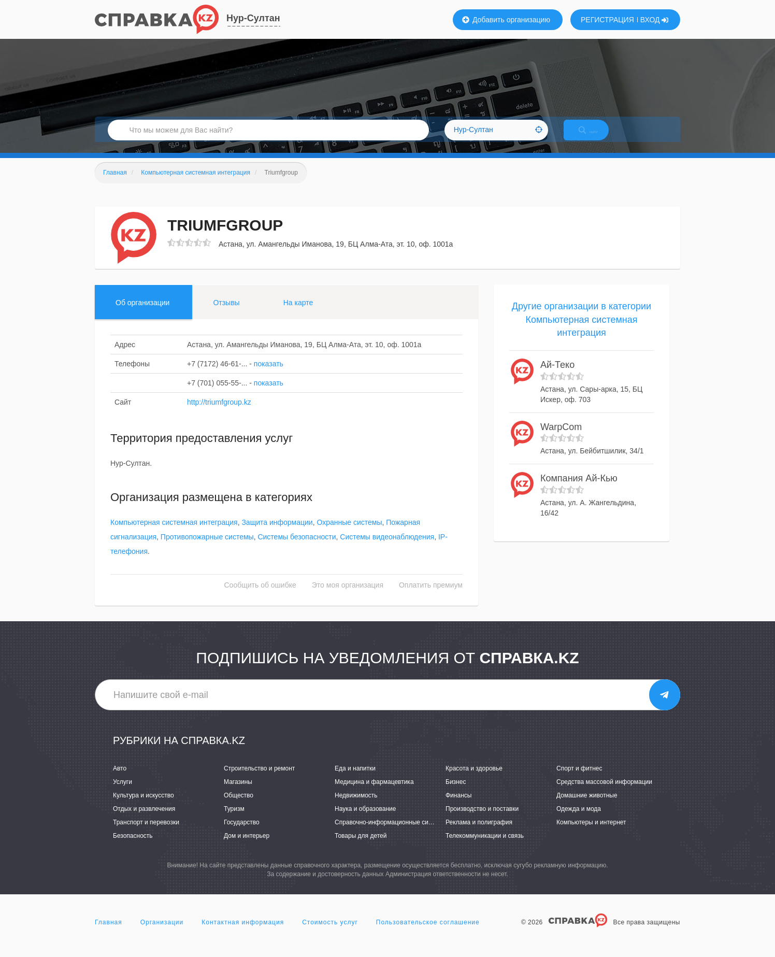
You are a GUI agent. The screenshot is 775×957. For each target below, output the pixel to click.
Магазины (238, 792)
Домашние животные (587, 806)
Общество (238, 806)
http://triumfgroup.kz (219, 413)
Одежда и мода (578, 819)
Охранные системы (349, 534)
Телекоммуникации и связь (485, 847)
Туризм (234, 819)
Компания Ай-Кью (579, 489)
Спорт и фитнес (579, 779)
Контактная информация (243, 933)
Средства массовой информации (604, 792)
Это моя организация (347, 596)
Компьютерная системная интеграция (174, 534)
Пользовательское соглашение (428, 933)
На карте (298, 313)
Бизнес (456, 792)
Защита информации (276, 534)
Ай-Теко (557, 375)
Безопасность (133, 847)
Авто (119, 779)
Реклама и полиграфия (479, 833)
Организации (162, 933)
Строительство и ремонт (259, 779)
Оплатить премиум (431, 596)
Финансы (458, 806)
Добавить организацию (506, 20)
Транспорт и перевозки (146, 833)
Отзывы (226, 313)
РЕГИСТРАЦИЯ (607, 20)
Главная (108, 933)
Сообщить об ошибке (260, 596)
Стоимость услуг (330, 933)
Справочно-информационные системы (391, 833)
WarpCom (561, 438)
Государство (242, 833)
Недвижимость (356, 806)
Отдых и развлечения (144, 819)
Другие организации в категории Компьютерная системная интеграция (581, 330)
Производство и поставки (482, 819)
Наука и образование (365, 819)
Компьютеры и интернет (591, 833)
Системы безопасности (296, 548)
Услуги (122, 792)
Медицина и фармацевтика (374, 792)
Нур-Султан (253, 18)
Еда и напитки (355, 779)
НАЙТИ (597, 137)
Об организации (142, 313)
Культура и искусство (143, 806)
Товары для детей (360, 847)
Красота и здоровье (474, 779)
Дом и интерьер (246, 847)
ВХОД (654, 20)
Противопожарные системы (207, 548)
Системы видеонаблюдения (387, 548)
